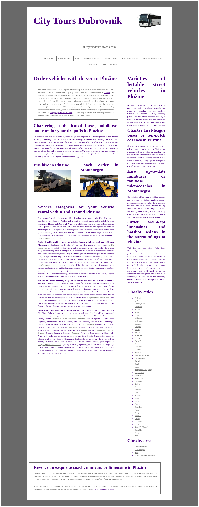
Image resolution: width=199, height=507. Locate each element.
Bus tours (93, 64)
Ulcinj (137, 418)
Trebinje (138, 298)
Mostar (138, 349)
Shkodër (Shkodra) (142, 427)
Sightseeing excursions (152, 58)
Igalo (137, 301)
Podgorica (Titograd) (143, 369)
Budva (137, 344)
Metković (139, 321)
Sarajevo (138, 433)
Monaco (90, 324)
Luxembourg (101, 330)
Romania (75, 333)
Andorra (63, 319)
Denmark (72, 319)
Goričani (138, 381)
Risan (137, 312)
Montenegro (140, 449)
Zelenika (138, 306)
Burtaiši (138, 395)
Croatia (107, 92)
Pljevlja (138, 424)
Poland (84, 330)
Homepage (48, 58)
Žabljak (138, 390)
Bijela (137, 309)
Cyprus (41, 333)
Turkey (111, 330)
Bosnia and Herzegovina (145, 455)
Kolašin (138, 415)
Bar (136, 387)
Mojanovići (139, 372)
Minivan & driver (91, 58)
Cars (77, 58)
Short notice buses (109, 64)
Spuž (137, 364)
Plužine (138, 352)
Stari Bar (138, 407)
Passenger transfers (130, 58)
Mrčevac (138, 318)
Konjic (137, 413)
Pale (136, 436)
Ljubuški (138, 347)
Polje (137, 398)
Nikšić (137, 332)
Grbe (137, 367)
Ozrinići (138, 341)
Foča (137, 410)
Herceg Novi (140, 304)
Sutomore (139, 378)
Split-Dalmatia (141, 447)
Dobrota (138, 324)
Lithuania (81, 319)
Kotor (137, 329)
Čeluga (138, 404)
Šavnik (137, 361)
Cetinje (138, 338)
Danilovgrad (140, 358)
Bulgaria (55, 319)
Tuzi (136, 393)
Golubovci (139, 375)
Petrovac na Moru (142, 355)
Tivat (137, 315)
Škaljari (138, 326)
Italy (137, 452)
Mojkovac (139, 421)
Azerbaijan (73, 327)
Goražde (138, 430)
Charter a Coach (110, 58)
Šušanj (137, 384)
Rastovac (138, 335)
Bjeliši (137, 401)
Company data (64, 58)
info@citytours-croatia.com (99, 47)
